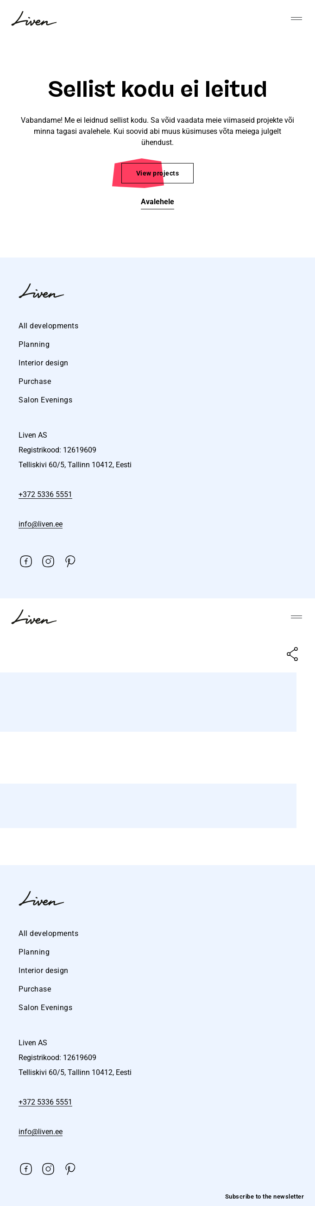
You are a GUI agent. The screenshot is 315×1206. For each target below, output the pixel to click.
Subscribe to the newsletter (264, 1196)
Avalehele (157, 201)
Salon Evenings (45, 400)
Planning (34, 344)
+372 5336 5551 (45, 494)
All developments (48, 325)
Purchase (35, 381)
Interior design (44, 362)
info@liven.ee (41, 524)
